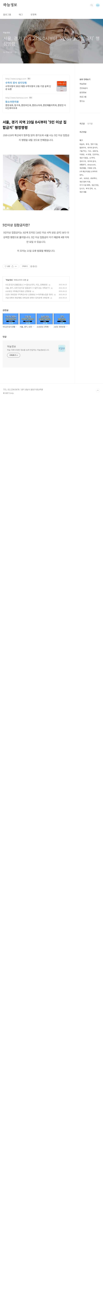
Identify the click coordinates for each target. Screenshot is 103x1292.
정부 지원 (94, 1132)
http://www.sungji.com (15, 115)
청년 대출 (83, 1179)
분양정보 (83, 129)
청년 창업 (95, 1173)
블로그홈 (7, 51)
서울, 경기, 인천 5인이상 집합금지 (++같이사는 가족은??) (27, 398)
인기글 (90, 634)
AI (95, 1176)
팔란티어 (83, 1135)
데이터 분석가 (92, 1135)
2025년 (86, 1166)
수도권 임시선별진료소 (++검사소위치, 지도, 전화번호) (26, 394)
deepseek (91, 1152)
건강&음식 (84, 124)
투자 (87, 1132)
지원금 (82, 1142)
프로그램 (83, 133)
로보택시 (93, 1166)
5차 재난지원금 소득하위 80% (88, 1161)
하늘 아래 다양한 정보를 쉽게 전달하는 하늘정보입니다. (28, 460)
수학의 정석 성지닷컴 (16, 119)
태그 (21, 51)
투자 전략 (89, 1176)
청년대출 (83, 1156)
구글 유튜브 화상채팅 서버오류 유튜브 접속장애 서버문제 (27, 408)
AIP (81, 1166)
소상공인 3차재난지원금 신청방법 (18, 401)
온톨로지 (83, 1152)
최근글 (82, 634)
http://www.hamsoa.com (16, 134)
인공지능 (96, 1142)
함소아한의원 (12, 138)
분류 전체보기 (85, 116)
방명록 (34, 51)
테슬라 (82, 1132)
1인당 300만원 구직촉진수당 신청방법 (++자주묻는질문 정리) (29, 404)
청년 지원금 (84, 1145)
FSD (89, 1139)
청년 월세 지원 (85, 1169)
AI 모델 (88, 1142)
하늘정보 (10, 5)
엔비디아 (83, 1149)
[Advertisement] (51, 28)
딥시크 (82, 1176)
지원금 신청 (91, 1156)
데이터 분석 (91, 1149)
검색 (92, 5)
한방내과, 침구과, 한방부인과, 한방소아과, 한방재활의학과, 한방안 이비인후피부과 (35, 143)
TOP (98, 1283)
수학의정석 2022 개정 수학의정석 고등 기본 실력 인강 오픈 (28, 124)
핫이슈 (82, 137)
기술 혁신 (83, 1139)
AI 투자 (92, 1145)
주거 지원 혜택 (85, 1173)
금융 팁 (95, 1139)
